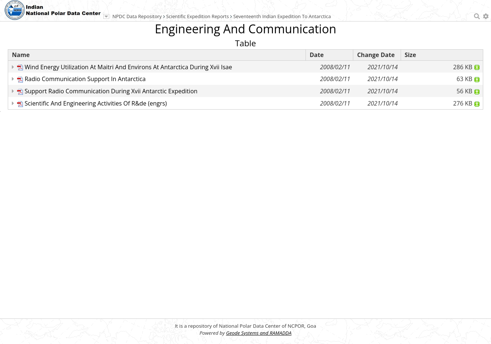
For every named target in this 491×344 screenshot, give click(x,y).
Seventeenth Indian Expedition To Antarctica (282, 16)
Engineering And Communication (245, 29)
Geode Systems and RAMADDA (258, 333)
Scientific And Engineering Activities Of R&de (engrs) (95, 103)
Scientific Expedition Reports (197, 16)
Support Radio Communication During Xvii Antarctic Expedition (110, 91)
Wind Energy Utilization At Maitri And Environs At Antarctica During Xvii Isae (128, 67)
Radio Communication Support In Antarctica (85, 79)
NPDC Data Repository (137, 16)
